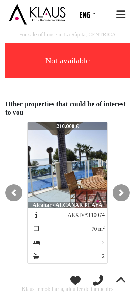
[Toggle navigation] (120, 14)
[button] (13, 192)
